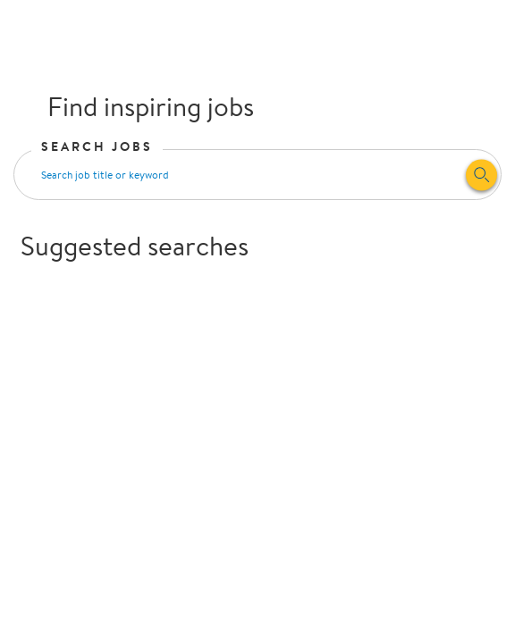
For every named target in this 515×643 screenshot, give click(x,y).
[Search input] (239, 174)
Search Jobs (97, 146)
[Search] (481, 174)
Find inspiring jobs (137, 105)
